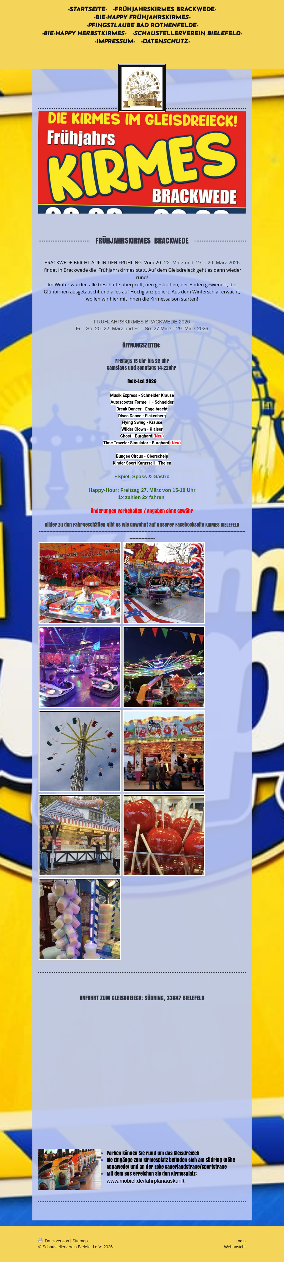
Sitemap (80, 1241)
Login (241, 1241)
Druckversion (54, 1241)
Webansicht (235, 1246)
